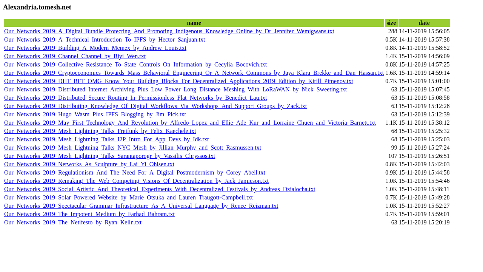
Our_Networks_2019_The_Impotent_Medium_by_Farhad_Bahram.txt (89, 214)
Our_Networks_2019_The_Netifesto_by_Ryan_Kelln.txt (73, 222)
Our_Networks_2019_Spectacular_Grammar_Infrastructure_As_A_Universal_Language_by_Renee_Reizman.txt (141, 205)
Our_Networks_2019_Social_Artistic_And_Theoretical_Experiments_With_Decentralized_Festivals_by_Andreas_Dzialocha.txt (159, 189)
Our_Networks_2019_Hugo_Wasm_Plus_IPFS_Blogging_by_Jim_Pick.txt (95, 114)
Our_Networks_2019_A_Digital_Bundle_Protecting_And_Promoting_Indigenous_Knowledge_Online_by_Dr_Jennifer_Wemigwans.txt (169, 31)
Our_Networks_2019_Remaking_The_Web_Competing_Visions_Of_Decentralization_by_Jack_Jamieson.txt (136, 181)
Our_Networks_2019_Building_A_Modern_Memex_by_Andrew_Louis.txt (95, 48)
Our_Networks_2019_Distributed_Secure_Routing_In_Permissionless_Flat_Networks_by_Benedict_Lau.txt (135, 97)
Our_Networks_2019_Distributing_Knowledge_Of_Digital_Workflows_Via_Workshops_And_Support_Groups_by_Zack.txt (155, 106)
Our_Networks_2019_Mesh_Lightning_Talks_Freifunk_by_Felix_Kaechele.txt (100, 131)
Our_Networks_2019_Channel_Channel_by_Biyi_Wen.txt (75, 56)
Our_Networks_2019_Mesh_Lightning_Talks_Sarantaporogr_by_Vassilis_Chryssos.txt (109, 156)
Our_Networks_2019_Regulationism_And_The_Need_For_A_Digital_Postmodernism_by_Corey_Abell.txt (134, 172)
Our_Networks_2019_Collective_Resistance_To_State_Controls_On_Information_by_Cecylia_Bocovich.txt (135, 64)
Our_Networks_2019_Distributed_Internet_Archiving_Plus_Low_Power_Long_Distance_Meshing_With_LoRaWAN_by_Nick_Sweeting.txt (175, 89)
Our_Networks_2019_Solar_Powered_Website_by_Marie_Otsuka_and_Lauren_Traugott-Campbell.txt (128, 197)
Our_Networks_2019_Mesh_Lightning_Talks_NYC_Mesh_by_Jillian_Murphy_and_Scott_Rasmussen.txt (132, 147)
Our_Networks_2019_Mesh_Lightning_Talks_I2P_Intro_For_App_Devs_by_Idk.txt (106, 139)
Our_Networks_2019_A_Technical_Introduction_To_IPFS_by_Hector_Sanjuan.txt (104, 39)
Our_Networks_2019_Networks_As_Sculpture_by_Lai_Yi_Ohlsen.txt (89, 164)
